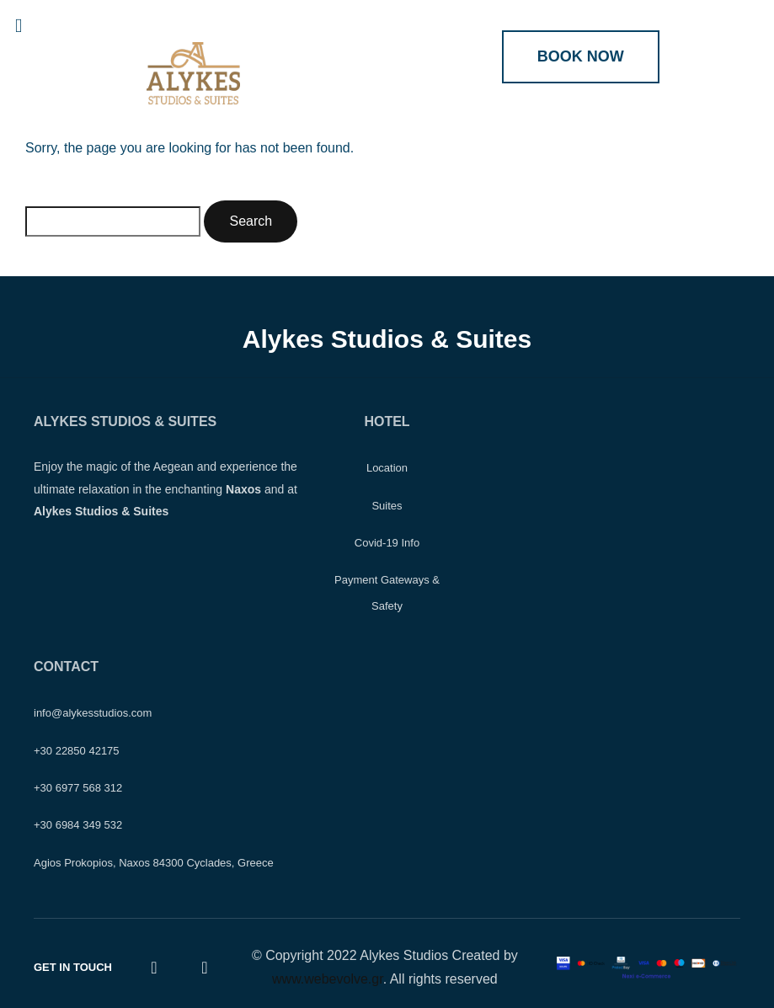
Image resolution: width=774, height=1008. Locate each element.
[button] (33, 25)
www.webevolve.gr (327, 979)
